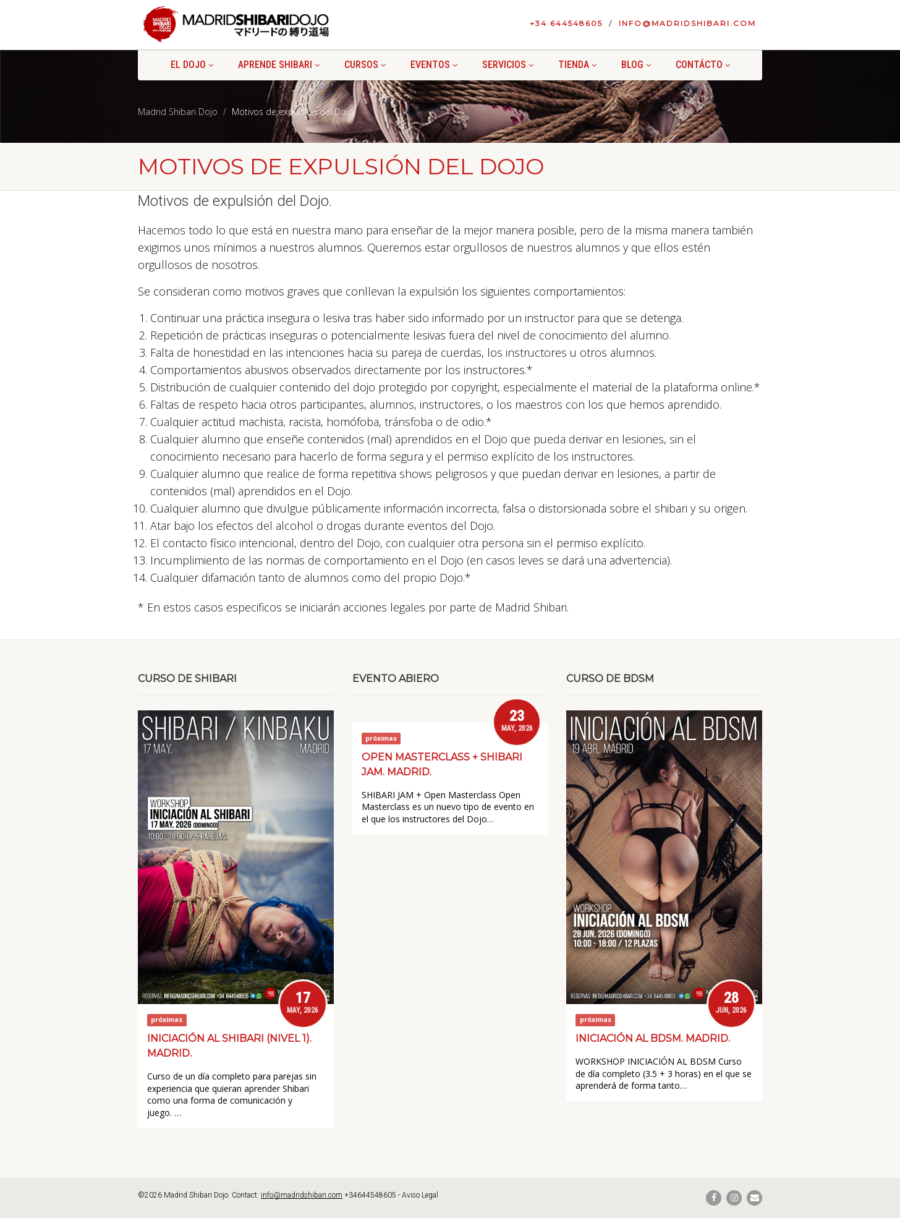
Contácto (703, 64)
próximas (166, 1020)
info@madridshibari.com (687, 23)
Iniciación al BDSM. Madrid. (652, 1038)
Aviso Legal (420, 1195)
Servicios (507, 64)
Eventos (433, 64)
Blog (636, 64)
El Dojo (192, 64)
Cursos (365, 64)
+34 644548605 (566, 23)
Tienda (577, 64)
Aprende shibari (279, 64)
